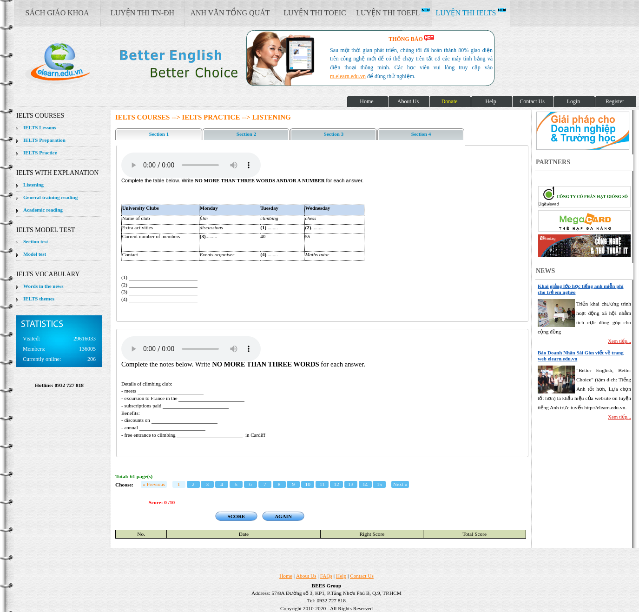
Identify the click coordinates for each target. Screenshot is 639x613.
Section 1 (159, 134)
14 (365, 484)
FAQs (326, 576)
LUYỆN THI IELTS (471, 12)
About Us (306, 576)
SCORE (236, 516)
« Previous (154, 484)
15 (379, 484)
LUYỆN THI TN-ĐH (142, 13)
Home (285, 576)
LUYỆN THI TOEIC (314, 13)
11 (322, 484)
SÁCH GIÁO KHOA (57, 13)
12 (336, 484)
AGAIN (283, 516)
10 (307, 484)
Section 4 (421, 134)
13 (350, 484)
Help (341, 576)
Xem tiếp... (619, 341)
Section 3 (333, 134)
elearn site (147, 63)
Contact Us (362, 576)
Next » (400, 484)
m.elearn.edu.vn (348, 76)
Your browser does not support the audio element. (191, 165)
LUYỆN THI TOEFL (392, 12)
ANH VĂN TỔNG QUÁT (230, 13)
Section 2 (246, 134)
